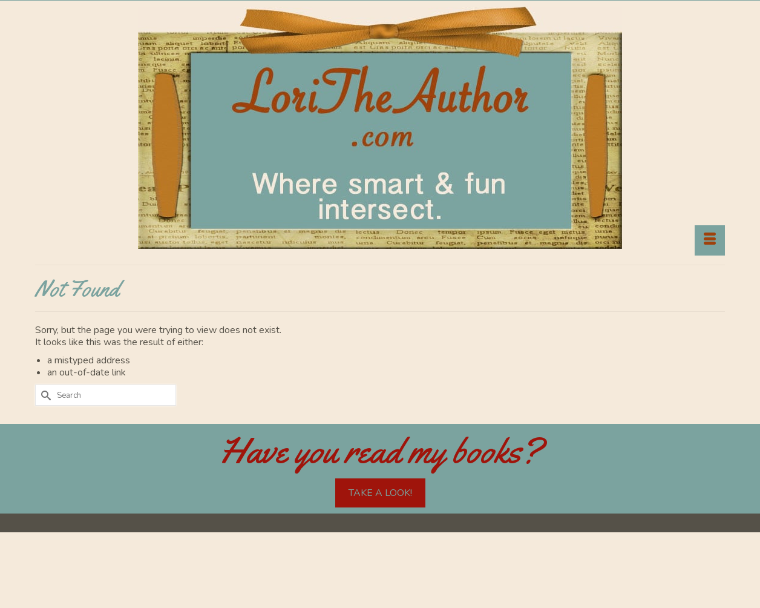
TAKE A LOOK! (380, 493)
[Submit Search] (44, 395)
